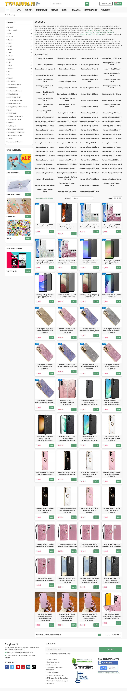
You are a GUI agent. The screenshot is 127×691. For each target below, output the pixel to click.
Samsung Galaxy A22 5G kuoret (89, 134)
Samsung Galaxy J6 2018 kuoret (67, 173)
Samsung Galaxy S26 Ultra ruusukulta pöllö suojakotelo (45, 545)
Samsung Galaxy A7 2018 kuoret (112, 160)
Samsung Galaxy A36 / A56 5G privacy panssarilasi (67, 296)
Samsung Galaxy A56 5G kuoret (89, 156)
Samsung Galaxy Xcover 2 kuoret (112, 179)
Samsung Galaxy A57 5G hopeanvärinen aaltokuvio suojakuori (111, 331)
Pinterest (23, 667)
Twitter (12, 667)
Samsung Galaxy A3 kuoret (89, 117)
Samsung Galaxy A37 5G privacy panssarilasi (90, 262)
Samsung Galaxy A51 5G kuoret (67, 151)
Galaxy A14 (83, 34)
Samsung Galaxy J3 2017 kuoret (112, 164)
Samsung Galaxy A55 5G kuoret (67, 156)
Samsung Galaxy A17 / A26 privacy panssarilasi (45, 296)
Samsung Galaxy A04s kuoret (45, 117)
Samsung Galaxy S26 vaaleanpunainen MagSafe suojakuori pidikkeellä (112, 616)
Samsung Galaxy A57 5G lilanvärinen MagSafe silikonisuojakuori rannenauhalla (90, 617)
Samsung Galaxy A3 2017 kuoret (45, 121)
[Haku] (69, 4)
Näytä (110, 198)
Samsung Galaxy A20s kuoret (45, 134)
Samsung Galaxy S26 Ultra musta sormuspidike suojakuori (45, 510)
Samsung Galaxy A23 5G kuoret (112, 134)
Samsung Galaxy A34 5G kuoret (45, 143)
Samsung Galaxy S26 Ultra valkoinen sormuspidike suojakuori (89, 474)
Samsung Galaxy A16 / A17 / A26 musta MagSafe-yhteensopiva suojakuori (112, 402)
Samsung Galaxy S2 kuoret (45, 58)
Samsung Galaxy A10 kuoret (45, 126)
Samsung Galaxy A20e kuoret (112, 130)
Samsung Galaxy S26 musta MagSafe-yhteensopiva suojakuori (67, 580)
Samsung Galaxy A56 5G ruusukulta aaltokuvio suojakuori (112, 366)
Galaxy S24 (108, 30)
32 (109, 635)
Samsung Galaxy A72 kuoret (89, 160)
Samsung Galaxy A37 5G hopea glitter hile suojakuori (45, 262)
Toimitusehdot (52, 659)
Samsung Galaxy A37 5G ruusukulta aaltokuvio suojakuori (67, 331)
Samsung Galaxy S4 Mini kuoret (67, 65)
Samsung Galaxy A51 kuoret (45, 151)
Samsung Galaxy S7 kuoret (67, 69)
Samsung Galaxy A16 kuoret (67, 130)
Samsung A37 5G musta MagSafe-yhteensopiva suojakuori (67, 227)
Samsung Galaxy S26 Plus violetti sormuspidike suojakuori (89, 510)
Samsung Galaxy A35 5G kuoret (67, 143)
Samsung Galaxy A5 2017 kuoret (89, 121)
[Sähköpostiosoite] (72, 649)
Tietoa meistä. (52, 665)
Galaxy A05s (101, 34)
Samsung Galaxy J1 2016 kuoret (67, 164)
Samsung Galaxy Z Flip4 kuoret (89, 185)
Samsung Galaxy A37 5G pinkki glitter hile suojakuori (67, 262)
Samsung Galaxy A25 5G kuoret (45, 138)
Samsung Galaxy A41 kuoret (67, 147)
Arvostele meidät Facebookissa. (108, 673)
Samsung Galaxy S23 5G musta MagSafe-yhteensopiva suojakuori (45, 438)
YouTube (18, 667)
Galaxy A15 (91, 34)
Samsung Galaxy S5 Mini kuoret (89, 65)
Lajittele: (67, 198)
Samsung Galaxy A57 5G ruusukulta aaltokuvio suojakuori (45, 366)
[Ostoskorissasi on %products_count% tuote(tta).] (118, 3)
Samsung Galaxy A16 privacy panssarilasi (89, 296)
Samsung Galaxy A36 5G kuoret (89, 143)
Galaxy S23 (99, 30)
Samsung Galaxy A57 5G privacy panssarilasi (112, 262)
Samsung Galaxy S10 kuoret (45, 75)
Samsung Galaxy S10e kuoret (67, 75)
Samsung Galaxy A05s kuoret (67, 117)
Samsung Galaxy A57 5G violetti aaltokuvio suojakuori (67, 365)
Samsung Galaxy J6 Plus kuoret (89, 173)
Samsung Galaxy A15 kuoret (45, 130)
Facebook (7, 667)
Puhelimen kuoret (53, 662)
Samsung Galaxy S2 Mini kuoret (67, 58)
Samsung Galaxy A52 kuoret (89, 151)
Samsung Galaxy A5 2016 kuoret (67, 121)
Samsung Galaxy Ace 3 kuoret (45, 173)
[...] (24, 649)
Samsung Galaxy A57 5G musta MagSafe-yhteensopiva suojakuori (112, 580)
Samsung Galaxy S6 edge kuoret (45, 69)
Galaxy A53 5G (89, 32)
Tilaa (110, 649)
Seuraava (116, 634)
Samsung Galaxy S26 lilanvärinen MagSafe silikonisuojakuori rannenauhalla (45, 617)
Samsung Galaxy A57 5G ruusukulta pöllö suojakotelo (89, 545)
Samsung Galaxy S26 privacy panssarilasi (111, 296)
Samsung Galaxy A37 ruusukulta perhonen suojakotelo (67, 402)
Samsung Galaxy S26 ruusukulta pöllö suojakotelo (45, 579)
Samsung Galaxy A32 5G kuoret (89, 138)
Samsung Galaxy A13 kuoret (89, 126)
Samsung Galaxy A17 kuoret (89, 130)
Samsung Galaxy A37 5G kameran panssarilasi (45, 226)
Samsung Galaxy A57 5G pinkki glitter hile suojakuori (112, 226)
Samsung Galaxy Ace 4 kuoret (45, 179)
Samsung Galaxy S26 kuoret (89, 107)
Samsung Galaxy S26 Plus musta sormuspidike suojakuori (111, 510)
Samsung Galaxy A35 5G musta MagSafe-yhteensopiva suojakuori (89, 438)
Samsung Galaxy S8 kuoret (89, 69)
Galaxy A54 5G (100, 32)
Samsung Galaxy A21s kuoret (67, 134)
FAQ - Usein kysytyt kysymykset (57, 678)
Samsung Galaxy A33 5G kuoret (112, 138)
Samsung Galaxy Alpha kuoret (89, 192)
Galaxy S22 (91, 30)
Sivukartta (50, 684)
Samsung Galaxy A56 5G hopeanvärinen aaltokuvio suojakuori (89, 366)
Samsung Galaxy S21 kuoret (67, 81)
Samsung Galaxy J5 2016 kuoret (90, 168)
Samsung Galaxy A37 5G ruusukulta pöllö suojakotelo (111, 545)
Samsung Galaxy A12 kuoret (67, 126)
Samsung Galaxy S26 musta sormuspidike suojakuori (67, 473)
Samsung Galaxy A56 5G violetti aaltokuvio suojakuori (44, 401)
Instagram (28, 667)
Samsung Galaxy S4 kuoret (45, 65)
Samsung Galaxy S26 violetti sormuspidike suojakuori (44, 473)
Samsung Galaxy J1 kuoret (45, 164)
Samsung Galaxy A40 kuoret (45, 147)
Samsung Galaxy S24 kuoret (89, 94)
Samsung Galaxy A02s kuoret (67, 113)
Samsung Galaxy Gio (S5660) (67, 192)
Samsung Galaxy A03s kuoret (112, 113)
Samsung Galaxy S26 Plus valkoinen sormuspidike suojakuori (67, 510)
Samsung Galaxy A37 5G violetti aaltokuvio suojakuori (89, 330)
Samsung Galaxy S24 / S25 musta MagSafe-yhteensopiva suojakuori (89, 402)
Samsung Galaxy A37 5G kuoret (112, 143)
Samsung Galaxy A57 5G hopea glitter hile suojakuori (89, 226)
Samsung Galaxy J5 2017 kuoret (112, 168)
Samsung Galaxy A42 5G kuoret (89, 147)
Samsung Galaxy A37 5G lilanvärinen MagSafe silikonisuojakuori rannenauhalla (67, 617)
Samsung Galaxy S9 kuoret (112, 69)
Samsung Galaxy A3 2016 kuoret (112, 117)
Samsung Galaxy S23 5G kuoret (89, 88)
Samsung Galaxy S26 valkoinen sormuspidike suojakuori (112, 438)
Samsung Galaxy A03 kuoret (89, 113)
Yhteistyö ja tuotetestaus (55, 675)
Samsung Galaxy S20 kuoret (89, 75)
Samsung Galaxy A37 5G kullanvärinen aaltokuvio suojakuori (45, 331)
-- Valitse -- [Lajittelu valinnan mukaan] (75, 198)
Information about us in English (57, 681)
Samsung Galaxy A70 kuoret (45, 160)
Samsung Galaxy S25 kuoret (89, 100)
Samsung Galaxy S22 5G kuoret (67, 88)
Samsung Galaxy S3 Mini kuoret (112, 58)
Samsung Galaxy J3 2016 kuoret (90, 164)
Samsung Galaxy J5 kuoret (67, 168)
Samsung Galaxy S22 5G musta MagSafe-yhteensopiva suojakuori (67, 438)
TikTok (34, 667)
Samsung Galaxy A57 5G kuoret (112, 156)
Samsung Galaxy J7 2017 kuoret (112, 173)
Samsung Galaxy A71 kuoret (67, 160)
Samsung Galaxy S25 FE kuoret (111, 100)
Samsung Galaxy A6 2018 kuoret (112, 121)
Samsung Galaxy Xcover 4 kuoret (45, 185)
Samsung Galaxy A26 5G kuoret (67, 138)
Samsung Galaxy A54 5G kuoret (45, 156)
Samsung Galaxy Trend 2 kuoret (89, 179)
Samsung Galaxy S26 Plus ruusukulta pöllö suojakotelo (67, 545)
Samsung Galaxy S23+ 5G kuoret (67, 94)
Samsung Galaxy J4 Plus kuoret (45, 168)
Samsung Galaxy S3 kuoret (89, 58)
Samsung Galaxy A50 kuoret (112, 147)
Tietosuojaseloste (53, 672)
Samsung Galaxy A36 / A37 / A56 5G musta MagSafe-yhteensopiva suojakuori (89, 580)
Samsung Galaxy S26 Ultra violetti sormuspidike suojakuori (112, 474)
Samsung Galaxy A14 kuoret (112, 126)
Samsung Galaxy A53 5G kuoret (112, 151)
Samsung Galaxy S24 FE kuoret (111, 94)
